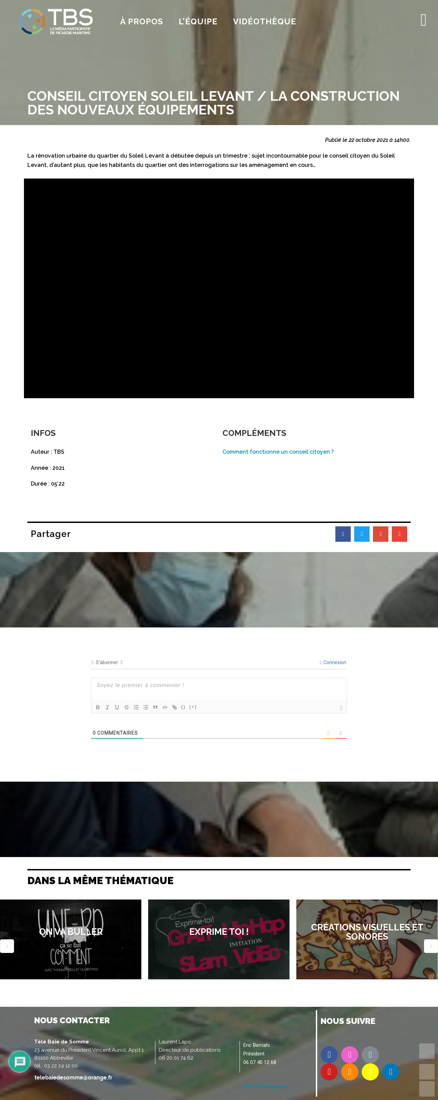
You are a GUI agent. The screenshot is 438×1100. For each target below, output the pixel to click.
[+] (193, 706)
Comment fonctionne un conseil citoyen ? (278, 452)
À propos (141, 21)
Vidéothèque (264, 21)
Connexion (333, 662)
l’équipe (198, 21)
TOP (427, 1051)
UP (427, 1071)
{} (183, 706)
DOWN (427, 1089)
